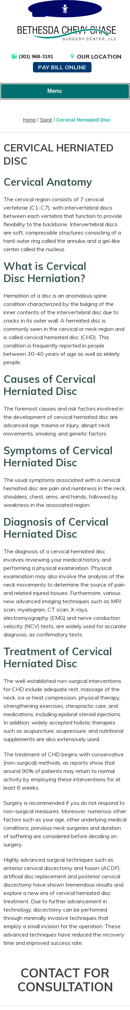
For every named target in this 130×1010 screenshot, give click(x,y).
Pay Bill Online (62, 67)
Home (29, 120)
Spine (46, 120)
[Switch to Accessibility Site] (65, 8)
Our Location (99, 56)
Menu (63, 91)
